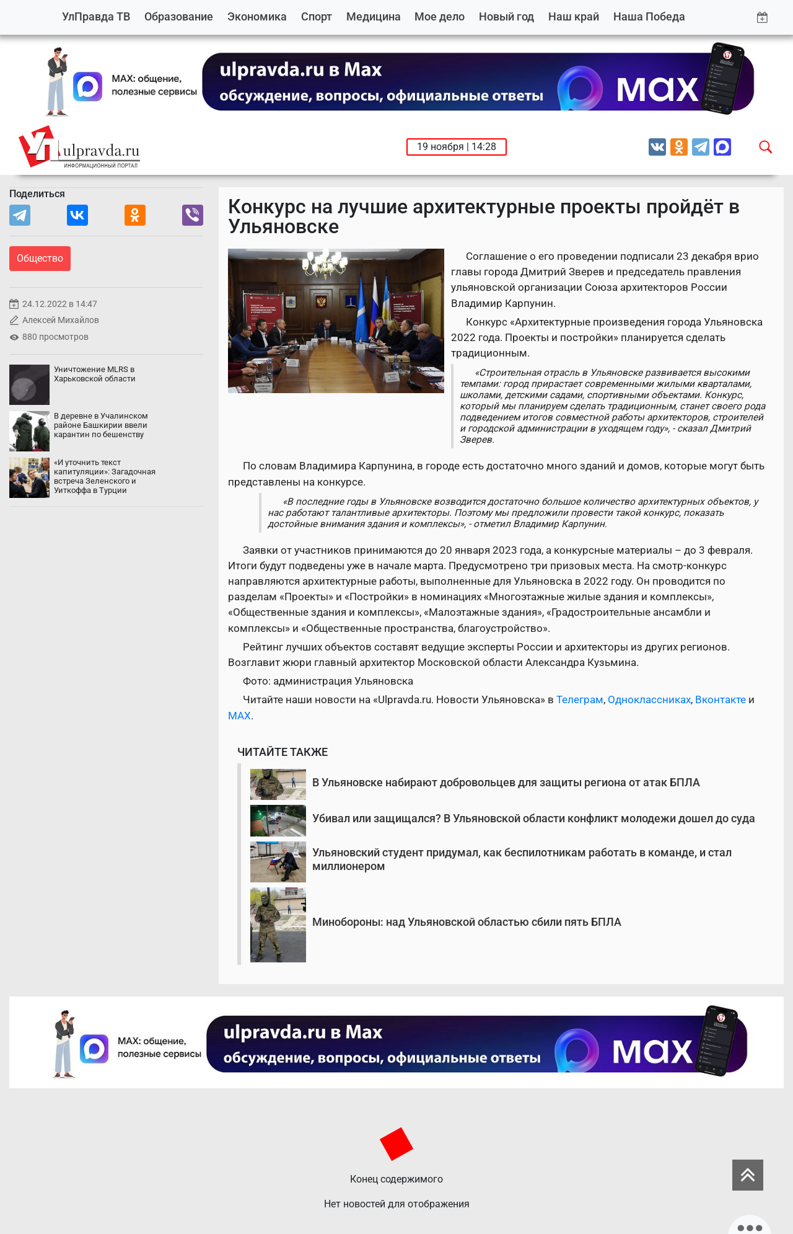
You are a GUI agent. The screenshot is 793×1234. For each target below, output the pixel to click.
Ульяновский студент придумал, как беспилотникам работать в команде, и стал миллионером (522, 859)
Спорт (316, 16)
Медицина (373, 16)
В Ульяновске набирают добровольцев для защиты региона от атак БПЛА (506, 782)
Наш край (573, 16)
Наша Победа (649, 16)
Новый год (506, 16)
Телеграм (579, 699)
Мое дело (439, 16)
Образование (178, 16)
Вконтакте (720, 699)
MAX (239, 715)
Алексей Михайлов (60, 320)
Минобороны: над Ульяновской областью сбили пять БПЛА (466, 921)
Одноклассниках (649, 699)
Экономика (257, 16)
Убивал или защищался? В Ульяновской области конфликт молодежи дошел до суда (533, 818)
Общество (40, 258)
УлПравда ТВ (96, 16)
